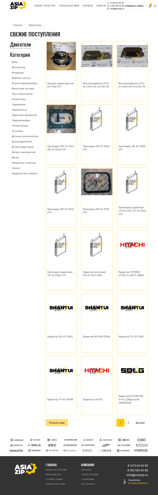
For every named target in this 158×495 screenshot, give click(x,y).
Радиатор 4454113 (92, 399)
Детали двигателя (22, 141)
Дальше (140, 422)
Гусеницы (17, 131)
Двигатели (20, 44)
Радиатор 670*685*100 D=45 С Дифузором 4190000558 (130, 399)
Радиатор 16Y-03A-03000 (96, 336)
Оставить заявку (54, 479)
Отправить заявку (134, 6)
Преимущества (53, 474)
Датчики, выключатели (25, 136)
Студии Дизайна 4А (139, 483)
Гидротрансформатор (24, 115)
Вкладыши (18, 72)
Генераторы (18, 99)
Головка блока (20, 125)
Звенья (16, 168)
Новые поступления (56, 470)
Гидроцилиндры (21, 120)
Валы (15, 62)
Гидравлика (18, 104)
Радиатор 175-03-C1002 (131, 336)
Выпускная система (23, 88)
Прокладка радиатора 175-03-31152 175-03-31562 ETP (132, 211)
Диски (15, 157)
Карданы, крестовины (24, 173)
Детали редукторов (23, 147)
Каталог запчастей (45, 5)
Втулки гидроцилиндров (26, 83)
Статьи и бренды (89, 474)
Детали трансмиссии (23, 152)
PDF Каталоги (88, 484)
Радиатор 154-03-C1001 (60, 336)
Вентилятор (18, 67)
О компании (87, 479)
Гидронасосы (19, 109)
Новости (101, 5)
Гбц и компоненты (22, 93)
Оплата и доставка (69, 5)
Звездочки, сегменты (24, 162)
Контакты (88, 5)
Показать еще (57, 422)
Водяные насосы (21, 78)
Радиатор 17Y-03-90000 (60, 399)
